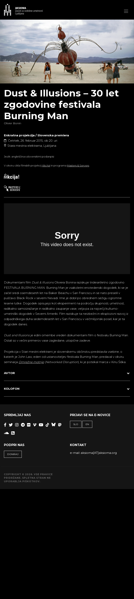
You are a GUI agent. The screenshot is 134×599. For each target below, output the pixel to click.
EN (87, 424)
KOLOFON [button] (12, 388)
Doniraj (12, 454)
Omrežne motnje (31, 362)
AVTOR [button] (9, 373)
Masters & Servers (78, 165)
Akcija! (46, 165)
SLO (75, 424)
